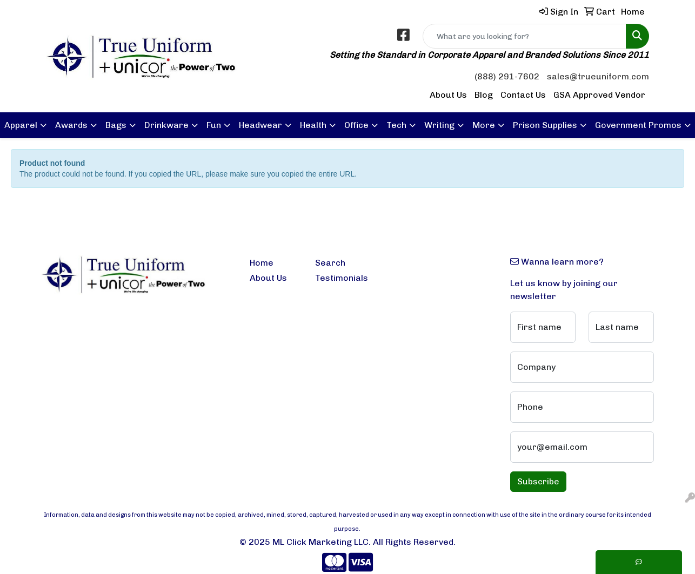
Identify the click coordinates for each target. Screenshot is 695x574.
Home (261, 263)
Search (330, 263)
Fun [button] (213, 125)
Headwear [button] (260, 125)
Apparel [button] (20, 125)
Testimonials (341, 278)
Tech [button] (396, 125)
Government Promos (638, 125)
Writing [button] (439, 125)
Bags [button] (115, 125)
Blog (484, 95)
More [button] (483, 125)
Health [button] (313, 125)
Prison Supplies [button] (545, 125)
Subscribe (538, 481)
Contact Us (523, 95)
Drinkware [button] (166, 125)
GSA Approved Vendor (599, 95)
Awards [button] (71, 125)
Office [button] (356, 125)
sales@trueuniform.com (598, 76)
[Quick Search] (524, 36)
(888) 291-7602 (507, 76)
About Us (448, 95)
